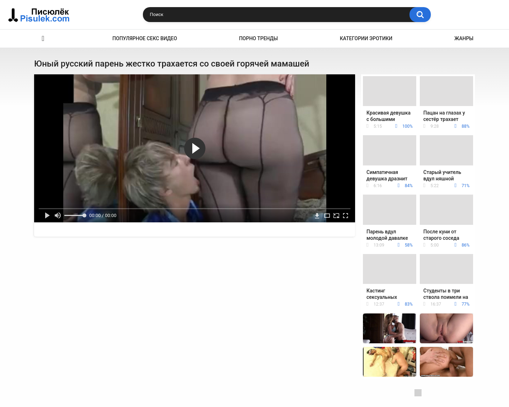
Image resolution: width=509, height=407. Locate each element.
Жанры (463, 38)
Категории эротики (366, 38)
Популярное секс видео (144, 38)
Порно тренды (258, 38)
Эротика (43, 39)
